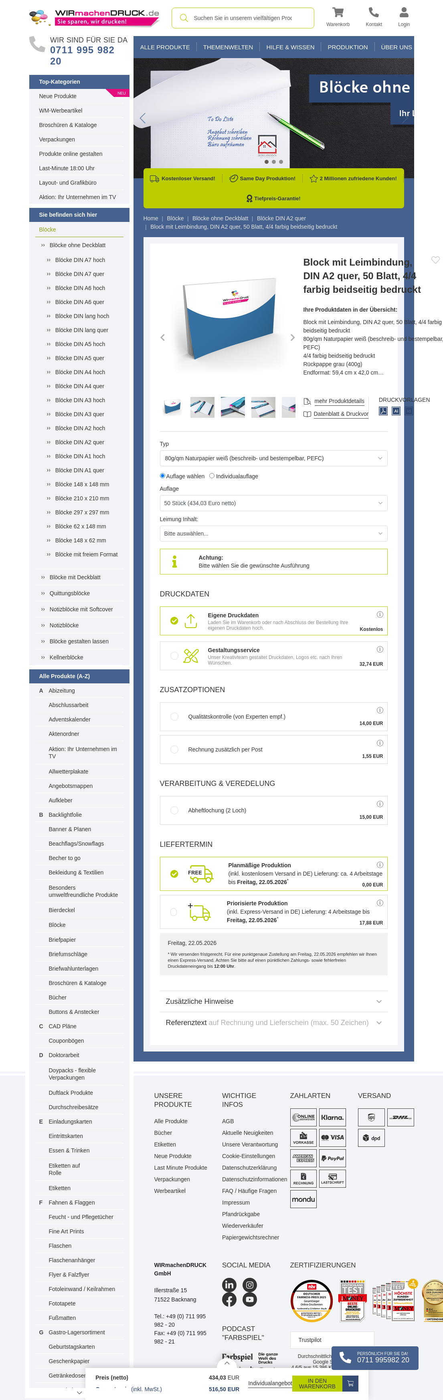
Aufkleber (61, 800)
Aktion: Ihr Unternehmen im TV (77, 197)
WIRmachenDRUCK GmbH (180, 1269)
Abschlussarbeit (69, 705)
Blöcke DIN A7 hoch (80, 260)
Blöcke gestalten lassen (79, 641)
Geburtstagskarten (72, 1347)
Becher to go (65, 858)
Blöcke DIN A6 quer (79, 302)
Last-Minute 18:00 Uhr (67, 168)
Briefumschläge (68, 954)
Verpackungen (57, 139)
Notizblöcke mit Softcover (81, 609)
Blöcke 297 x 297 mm (82, 512)
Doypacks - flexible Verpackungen (72, 1074)
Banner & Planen (70, 829)
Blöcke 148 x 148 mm (82, 484)
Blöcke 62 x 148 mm (80, 526)
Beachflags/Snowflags (76, 843)
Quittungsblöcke (70, 593)
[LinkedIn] (229, 1285)
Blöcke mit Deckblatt (75, 577)
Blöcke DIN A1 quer (79, 470)
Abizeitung (62, 690)
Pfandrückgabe (241, 1214)
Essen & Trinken (69, 1150)
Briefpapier (62, 940)
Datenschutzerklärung (249, 1167)
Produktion (348, 47)
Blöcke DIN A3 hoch (80, 400)
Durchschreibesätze (74, 1107)
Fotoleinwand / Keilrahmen (82, 1289)
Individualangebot (270, 1383)
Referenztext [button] (274, 1022)
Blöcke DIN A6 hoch (80, 288)
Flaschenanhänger (72, 1260)
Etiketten (60, 1188)
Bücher (58, 997)
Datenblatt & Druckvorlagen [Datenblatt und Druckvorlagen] (348, 414)
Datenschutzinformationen (250, 1179)
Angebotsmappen (71, 786)
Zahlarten (310, 1096)
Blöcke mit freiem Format (86, 554)
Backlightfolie (65, 815)
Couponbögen (66, 1040)
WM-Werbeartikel (61, 110)
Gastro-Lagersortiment (77, 1332)
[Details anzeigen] (227, 1363)
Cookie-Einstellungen (248, 1156)
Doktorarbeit (64, 1055)
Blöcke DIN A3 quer (79, 414)
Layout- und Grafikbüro (68, 182)
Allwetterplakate (69, 771)
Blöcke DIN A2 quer (79, 442)
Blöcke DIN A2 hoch (80, 428)
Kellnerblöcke (66, 657)
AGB (228, 1121)
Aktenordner (64, 734)
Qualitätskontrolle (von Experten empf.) (228, 717)
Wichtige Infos (239, 1100)
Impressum (236, 1202)
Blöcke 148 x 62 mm (80, 540)
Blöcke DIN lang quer (81, 330)
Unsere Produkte (173, 1100)
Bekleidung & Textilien (76, 872)
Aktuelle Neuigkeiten (247, 1133)
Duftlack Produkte (71, 1093)
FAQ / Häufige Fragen (249, 1191)
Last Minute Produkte (180, 1167)
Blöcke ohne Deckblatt (77, 245)
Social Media (246, 1265)
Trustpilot (310, 1340)
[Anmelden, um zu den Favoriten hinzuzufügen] (435, 260)
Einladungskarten (70, 1121)
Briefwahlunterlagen (74, 968)
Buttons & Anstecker (74, 1012)
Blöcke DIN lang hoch (82, 316)
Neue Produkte (58, 96)
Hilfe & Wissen (290, 47)
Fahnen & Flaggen (72, 1202)
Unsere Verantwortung (250, 1144)
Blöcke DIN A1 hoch (80, 456)
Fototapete (62, 1303)
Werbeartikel (170, 1191)
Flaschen (60, 1246)
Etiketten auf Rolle (64, 1169)
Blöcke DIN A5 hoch (80, 344)
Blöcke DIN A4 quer (79, 386)
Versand (374, 1096)
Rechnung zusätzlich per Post (216, 749)
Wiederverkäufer (242, 1226)
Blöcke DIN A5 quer (79, 358)
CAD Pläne (63, 1026)
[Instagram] (250, 1285)
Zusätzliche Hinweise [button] (274, 1001)
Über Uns (397, 47)
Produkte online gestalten (71, 154)
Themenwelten (228, 47)
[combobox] (243, 18)
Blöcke (47, 229)
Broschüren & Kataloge (68, 125)
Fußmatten (62, 1318)
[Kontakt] (374, 18)
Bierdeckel (62, 910)
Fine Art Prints (66, 1231)
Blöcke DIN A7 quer (79, 274)
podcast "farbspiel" (243, 1333)
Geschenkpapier (69, 1361)
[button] (338, 18)
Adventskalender (70, 719)
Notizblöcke (64, 625)
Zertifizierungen (323, 1265)
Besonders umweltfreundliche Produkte (83, 891)
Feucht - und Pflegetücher (81, 1217)
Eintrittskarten (66, 1136)
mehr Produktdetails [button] (340, 401)
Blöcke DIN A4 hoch (80, 372)
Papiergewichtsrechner (250, 1237)
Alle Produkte (165, 47)
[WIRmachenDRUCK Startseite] (94, 17)
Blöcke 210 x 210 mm (82, 498)
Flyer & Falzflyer (69, 1274)
